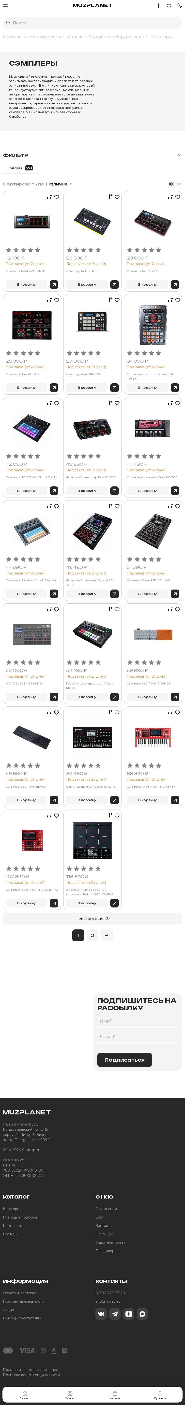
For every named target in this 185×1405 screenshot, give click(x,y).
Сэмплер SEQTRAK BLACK (26, 786)
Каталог (70, 1395)
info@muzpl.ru (108, 1301)
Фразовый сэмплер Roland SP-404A (90, 582)
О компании (106, 1209)
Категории (12, 1209)
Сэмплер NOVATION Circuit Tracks (31, 477)
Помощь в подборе (20, 1217)
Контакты (103, 1225)
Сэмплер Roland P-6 (81, 271)
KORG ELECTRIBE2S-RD (24, 683)
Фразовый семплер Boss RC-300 (152, 477)
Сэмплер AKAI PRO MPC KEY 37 (151, 786)
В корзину (26, 284)
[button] (180, 5)
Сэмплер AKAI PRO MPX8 (25, 271)
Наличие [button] (57, 184)
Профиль (160, 1395)
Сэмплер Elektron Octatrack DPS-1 (92, 786)
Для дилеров (107, 1251)
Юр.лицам (104, 1234)
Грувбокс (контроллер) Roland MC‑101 (90, 686)
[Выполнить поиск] (8, 23)
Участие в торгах (110, 1242)
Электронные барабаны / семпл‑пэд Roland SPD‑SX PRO (89, 892)
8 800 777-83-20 (110, 1293)
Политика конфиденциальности (31, 1375)
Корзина (115, 1395)
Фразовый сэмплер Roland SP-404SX (150, 376)
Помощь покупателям (22, 1318)
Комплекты (13, 1225)
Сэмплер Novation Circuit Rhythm (31, 580)
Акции (8, 1310)
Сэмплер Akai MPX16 (142, 271)
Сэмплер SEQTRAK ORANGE (149, 683)
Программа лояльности (23, 1301)
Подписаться (125, 1060)
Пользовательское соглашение (30, 1370)
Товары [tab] (20, 167)
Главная (25, 1395)
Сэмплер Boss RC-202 (22, 374)
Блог (99, 1217)
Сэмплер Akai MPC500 (83, 374)
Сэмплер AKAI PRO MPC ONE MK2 (32, 889)
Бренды (10, 1234)
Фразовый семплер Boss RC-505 (91, 477)
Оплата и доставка (19, 1293)
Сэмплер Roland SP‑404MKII (148, 580)
